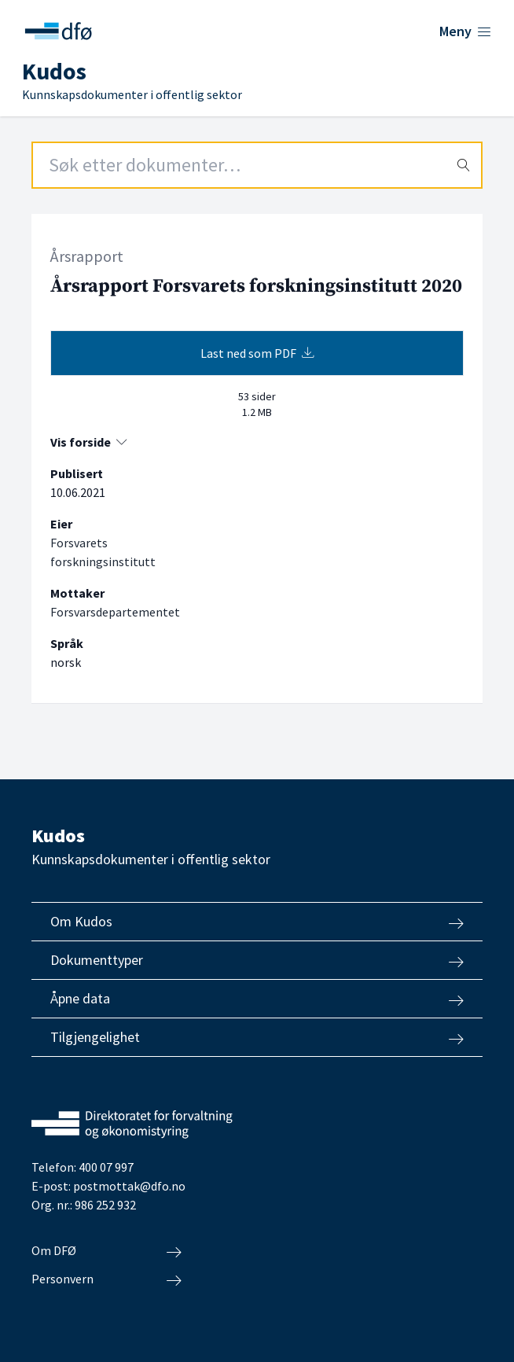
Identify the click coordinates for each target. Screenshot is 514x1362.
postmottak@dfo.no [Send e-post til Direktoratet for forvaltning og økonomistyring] (129, 1186)
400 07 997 (106, 1167)
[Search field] (257, 165)
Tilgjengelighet (257, 1037)
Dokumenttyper (257, 960)
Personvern (106, 1279)
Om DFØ (106, 1251)
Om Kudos (257, 921)
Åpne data (257, 998)
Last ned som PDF (257, 353)
